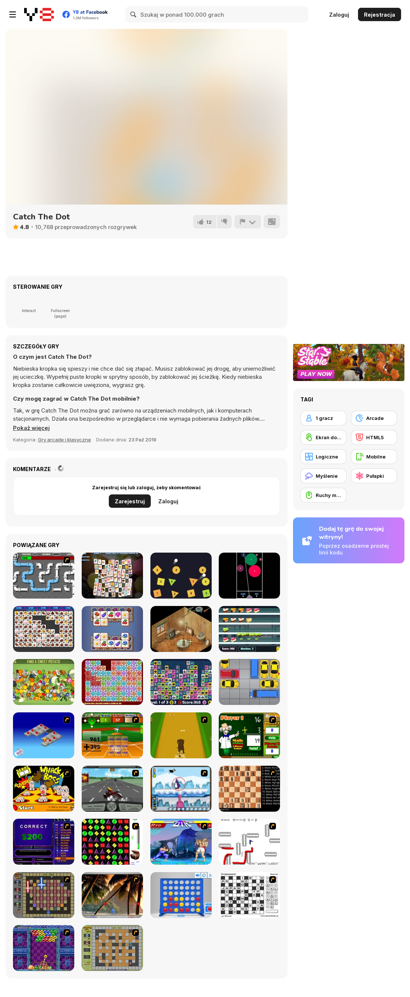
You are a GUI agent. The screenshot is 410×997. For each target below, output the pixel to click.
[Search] (134, 14)
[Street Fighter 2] (181, 842)
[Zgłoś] (247, 221)
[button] (31, 428)
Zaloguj (339, 14)
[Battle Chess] (249, 789)
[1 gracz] (323, 418)
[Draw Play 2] (249, 842)
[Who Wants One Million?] (43, 842)
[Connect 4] (181, 895)
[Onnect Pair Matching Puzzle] (43, 629)
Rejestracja (379, 14)
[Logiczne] (323, 456)
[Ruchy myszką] (323, 495)
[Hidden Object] (43, 682)
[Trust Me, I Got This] (181, 629)
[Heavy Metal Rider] (112, 789)
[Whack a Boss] (43, 789)
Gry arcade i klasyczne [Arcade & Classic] (64, 440)
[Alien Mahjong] (181, 682)
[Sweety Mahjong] (112, 576)
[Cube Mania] (112, 629)
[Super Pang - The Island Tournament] (112, 895)
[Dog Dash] (181, 735)
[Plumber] (43, 576)
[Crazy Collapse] (112, 682)
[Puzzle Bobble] (43, 948)
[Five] (249, 576)
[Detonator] (43, 735)
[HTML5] (374, 437)
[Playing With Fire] (112, 948)
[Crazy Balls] (181, 576)
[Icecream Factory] (249, 629)
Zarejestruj (130, 501)
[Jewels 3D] (112, 842)
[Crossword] (249, 895)
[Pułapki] (374, 475)
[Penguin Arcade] (181, 789)
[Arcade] (374, 418)
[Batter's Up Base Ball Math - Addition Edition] (112, 735)
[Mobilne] (374, 456)
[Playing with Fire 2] (43, 895)
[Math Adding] (249, 735)
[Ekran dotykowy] (323, 437)
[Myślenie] (323, 475)
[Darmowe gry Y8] (39, 14)
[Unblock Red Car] (249, 682)
